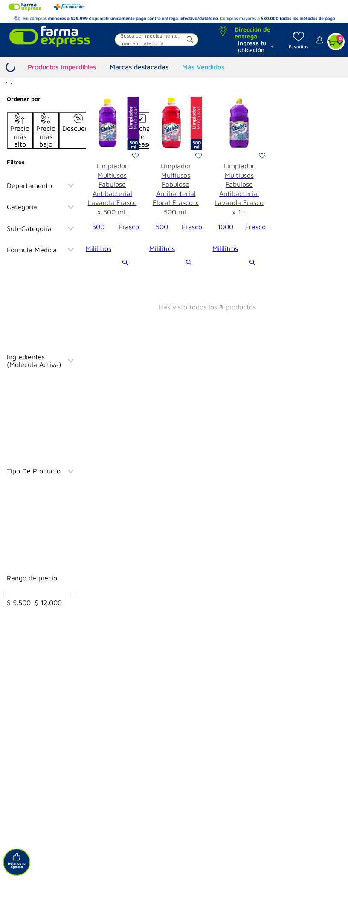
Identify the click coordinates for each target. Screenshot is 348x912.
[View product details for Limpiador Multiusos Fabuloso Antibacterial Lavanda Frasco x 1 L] (239, 182)
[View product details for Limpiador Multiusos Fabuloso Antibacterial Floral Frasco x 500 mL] (176, 182)
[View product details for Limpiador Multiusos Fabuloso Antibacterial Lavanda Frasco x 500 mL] (112, 182)
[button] (156, 40)
